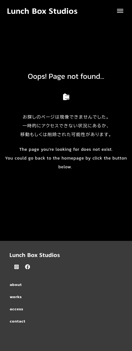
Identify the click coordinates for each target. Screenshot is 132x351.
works (16, 297)
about (16, 284)
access (16, 309)
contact (17, 321)
